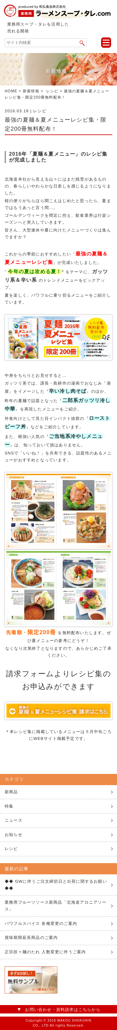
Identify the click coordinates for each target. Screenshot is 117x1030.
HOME (11, 91)
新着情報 (31, 91)
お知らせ (13, 834)
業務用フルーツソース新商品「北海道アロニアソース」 (56, 905)
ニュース (13, 820)
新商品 (11, 792)
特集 (9, 806)
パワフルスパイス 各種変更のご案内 (41, 923)
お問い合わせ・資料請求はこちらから (62, 1009)
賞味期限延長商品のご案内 (31, 937)
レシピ (52, 91)
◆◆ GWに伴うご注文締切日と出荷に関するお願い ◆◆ (56, 885)
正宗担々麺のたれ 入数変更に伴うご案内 (45, 952)
